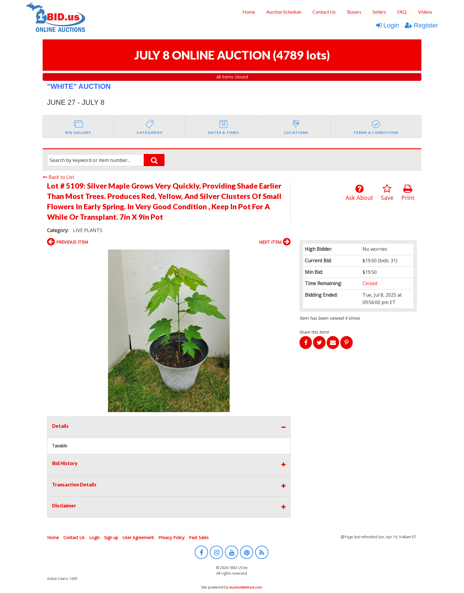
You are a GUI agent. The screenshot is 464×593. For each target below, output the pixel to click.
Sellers (379, 12)
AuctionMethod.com (245, 587)
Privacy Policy (171, 537)
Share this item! (314, 332)
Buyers (354, 12)
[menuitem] (248, 11)
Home (248, 12)
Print (408, 193)
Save (387, 193)
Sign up (111, 537)
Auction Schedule (283, 12)
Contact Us (324, 12)
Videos (425, 12)
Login (387, 25)
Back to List (58, 177)
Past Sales (199, 537)
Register (421, 25)
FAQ (402, 12)
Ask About (359, 193)
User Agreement (138, 537)
